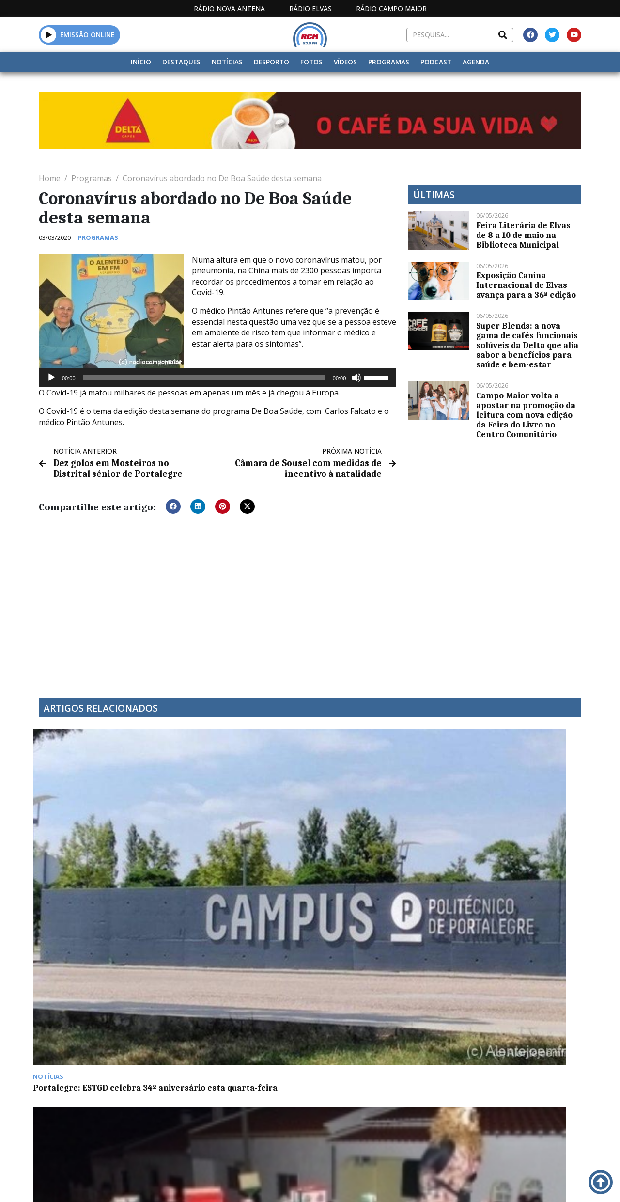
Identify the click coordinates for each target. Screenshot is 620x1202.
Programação (351, 1182)
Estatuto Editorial (256, 1182)
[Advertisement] (217, 604)
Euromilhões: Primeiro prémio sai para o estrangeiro (378, 833)
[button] (48, 34)
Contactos (413, 1182)
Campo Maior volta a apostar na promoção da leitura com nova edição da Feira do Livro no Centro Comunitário (525, 415)
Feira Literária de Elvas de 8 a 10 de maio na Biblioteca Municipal (523, 235)
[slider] (204, 377)
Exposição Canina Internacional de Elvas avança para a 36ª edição (526, 285)
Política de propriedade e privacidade (498, 1182)
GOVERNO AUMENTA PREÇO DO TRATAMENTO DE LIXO (516, 833)
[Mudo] (356, 377)
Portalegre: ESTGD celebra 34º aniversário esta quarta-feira (100, 833)
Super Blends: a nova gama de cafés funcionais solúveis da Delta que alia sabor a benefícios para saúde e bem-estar (527, 345)
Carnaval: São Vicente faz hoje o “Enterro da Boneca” (237, 833)
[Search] (503, 35)
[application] (217, 377)
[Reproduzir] (51, 377)
